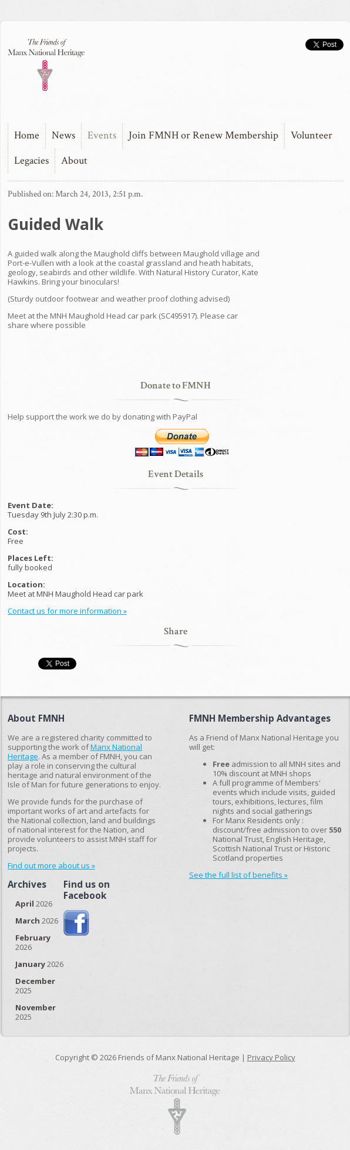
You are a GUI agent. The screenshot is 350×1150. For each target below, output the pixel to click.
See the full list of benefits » (238, 875)
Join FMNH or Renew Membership (203, 135)
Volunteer (311, 135)
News (63, 135)
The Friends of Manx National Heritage (46, 65)
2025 (35, 986)
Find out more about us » (51, 865)
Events (102, 135)
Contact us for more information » (67, 610)
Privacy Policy (271, 1057)
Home (26, 135)
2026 (33, 903)
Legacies (31, 160)
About (74, 160)
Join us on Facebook (76, 923)
